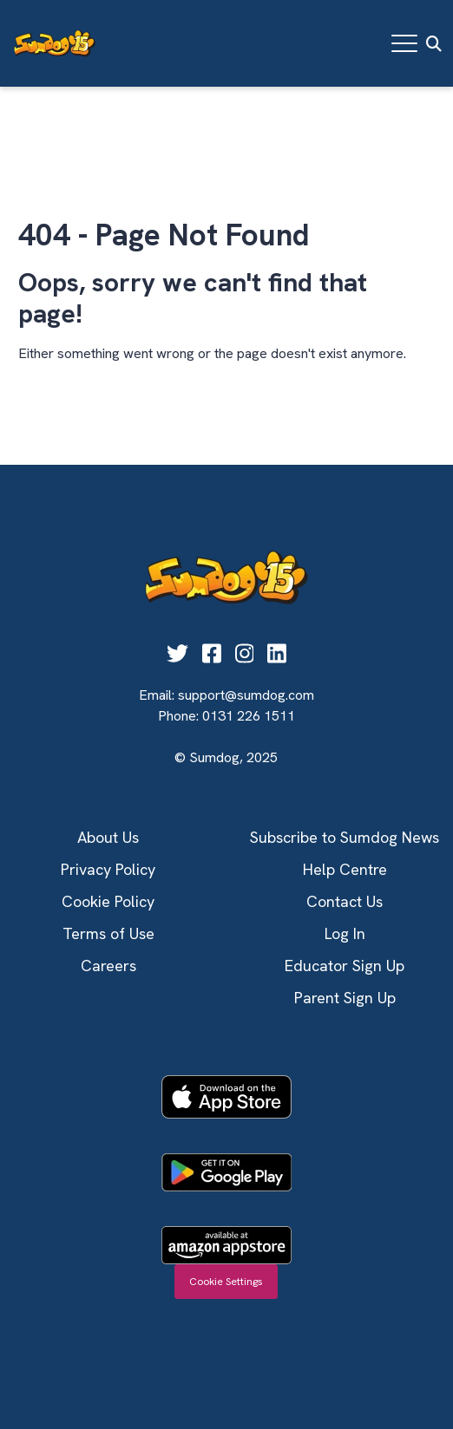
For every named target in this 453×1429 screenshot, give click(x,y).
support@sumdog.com (246, 695)
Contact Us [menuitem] (344, 901)
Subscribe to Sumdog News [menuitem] (344, 837)
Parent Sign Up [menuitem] (345, 998)
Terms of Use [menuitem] (108, 933)
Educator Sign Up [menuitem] (344, 966)
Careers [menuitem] (108, 966)
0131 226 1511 (248, 716)
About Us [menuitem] (108, 837)
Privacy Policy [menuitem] (108, 869)
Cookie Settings (226, 1282)
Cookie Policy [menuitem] (108, 901)
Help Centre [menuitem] (345, 869)
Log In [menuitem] (345, 933)
